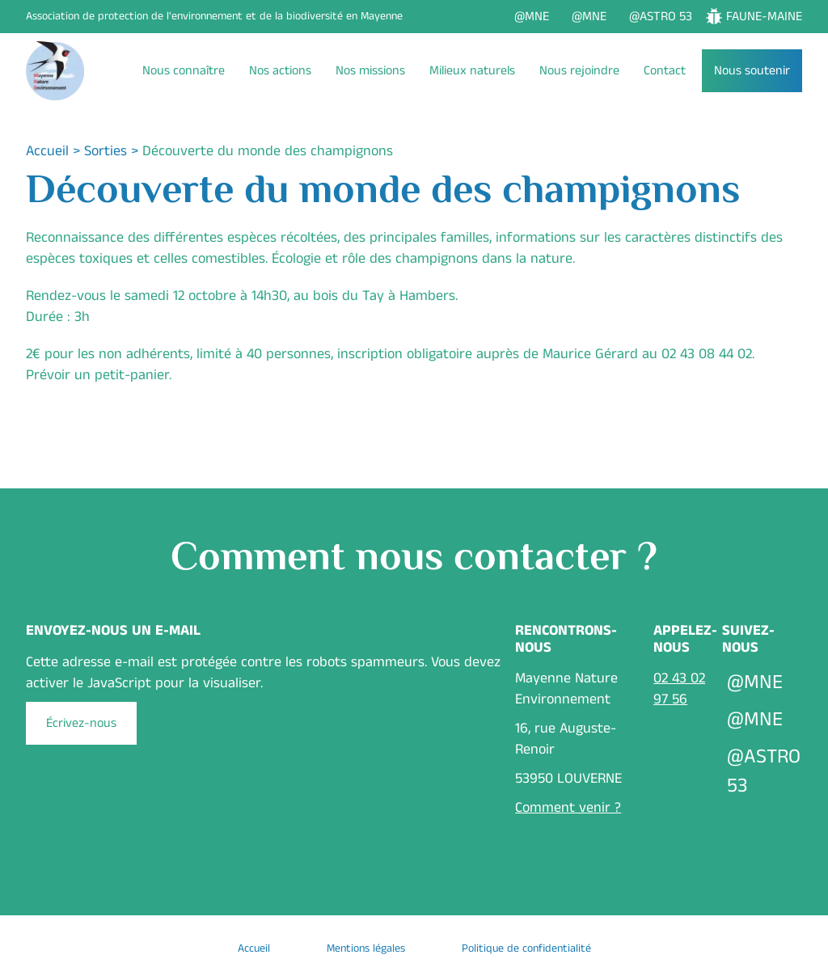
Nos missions (370, 70)
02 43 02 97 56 (679, 689)
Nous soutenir (752, 70)
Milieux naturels (472, 70)
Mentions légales (366, 948)
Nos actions (280, 70)
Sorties (105, 151)
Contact (665, 70)
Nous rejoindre (579, 70)
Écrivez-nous (81, 723)
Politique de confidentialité (526, 948)
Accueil (47, 151)
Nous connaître (183, 70)
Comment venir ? (568, 807)
